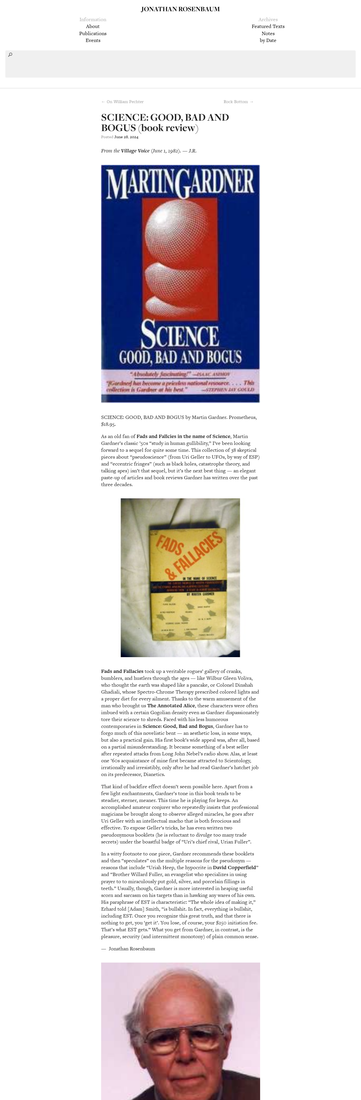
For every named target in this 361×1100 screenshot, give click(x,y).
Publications (92, 33)
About (93, 26)
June (118, 137)
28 (126, 137)
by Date (268, 40)
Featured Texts (268, 26)
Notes (268, 33)
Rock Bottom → (238, 101)
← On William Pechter (122, 101)
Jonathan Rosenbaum (180, 8)
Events (93, 40)
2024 (134, 137)
